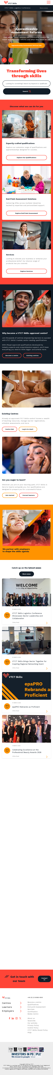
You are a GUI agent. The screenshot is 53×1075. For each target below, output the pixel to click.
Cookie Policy (33, 1028)
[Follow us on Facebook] (9, 1018)
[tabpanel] (26, 528)
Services (31, 1009)
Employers (8, 1011)
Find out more (26, 44)
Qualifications (33, 1005)
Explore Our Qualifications (26, 157)
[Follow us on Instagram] (16, 1018)
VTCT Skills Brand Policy (38, 1030)
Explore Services (26, 271)
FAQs (30, 1032)
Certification (33, 1012)
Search (27, 91)
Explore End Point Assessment (26, 213)
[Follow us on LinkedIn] (13, 1018)
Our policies (32, 1023)
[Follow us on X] (20, 1018)
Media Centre (33, 1014)
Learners (7, 1007)
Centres (6, 1003)
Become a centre (34, 1002)
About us (31, 1018)
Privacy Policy (33, 1025)
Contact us (44, 978)
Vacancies (32, 1021)
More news (44, 8)
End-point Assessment (37, 1007)
